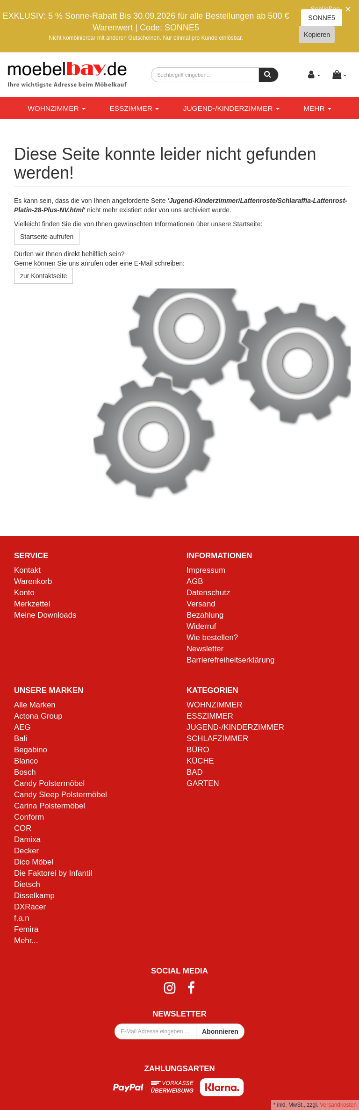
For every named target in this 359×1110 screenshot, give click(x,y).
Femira (26, 929)
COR (22, 828)
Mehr (317, 108)
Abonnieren (220, 1031)
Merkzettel (32, 603)
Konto (24, 592)
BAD (195, 772)
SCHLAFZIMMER (217, 738)
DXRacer (30, 906)
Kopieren (317, 34)
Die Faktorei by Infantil (53, 873)
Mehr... (26, 940)
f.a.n (21, 918)
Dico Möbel (33, 862)
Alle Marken (35, 704)
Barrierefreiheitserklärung (230, 660)
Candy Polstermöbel (49, 783)
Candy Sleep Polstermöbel (60, 794)
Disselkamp (34, 895)
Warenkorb (33, 581)
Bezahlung (205, 615)
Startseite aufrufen (46, 236)
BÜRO (198, 749)
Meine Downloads (45, 615)
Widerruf (201, 626)
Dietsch (27, 884)
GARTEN (203, 783)
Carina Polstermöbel (49, 805)
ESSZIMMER (134, 108)
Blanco (26, 761)
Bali (20, 738)
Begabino (30, 749)
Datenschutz (208, 592)
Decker (26, 850)
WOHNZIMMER (57, 108)
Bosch (25, 772)
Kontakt (27, 570)
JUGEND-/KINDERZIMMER (231, 108)
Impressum (206, 570)
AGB (195, 581)
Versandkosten (338, 1105)
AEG (22, 727)
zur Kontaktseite (43, 276)
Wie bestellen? (212, 637)
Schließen (325, 9)
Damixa (27, 839)
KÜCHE (200, 761)
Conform (29, 817)
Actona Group (38, 716)
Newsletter (205, 648)
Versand (201, 603)
